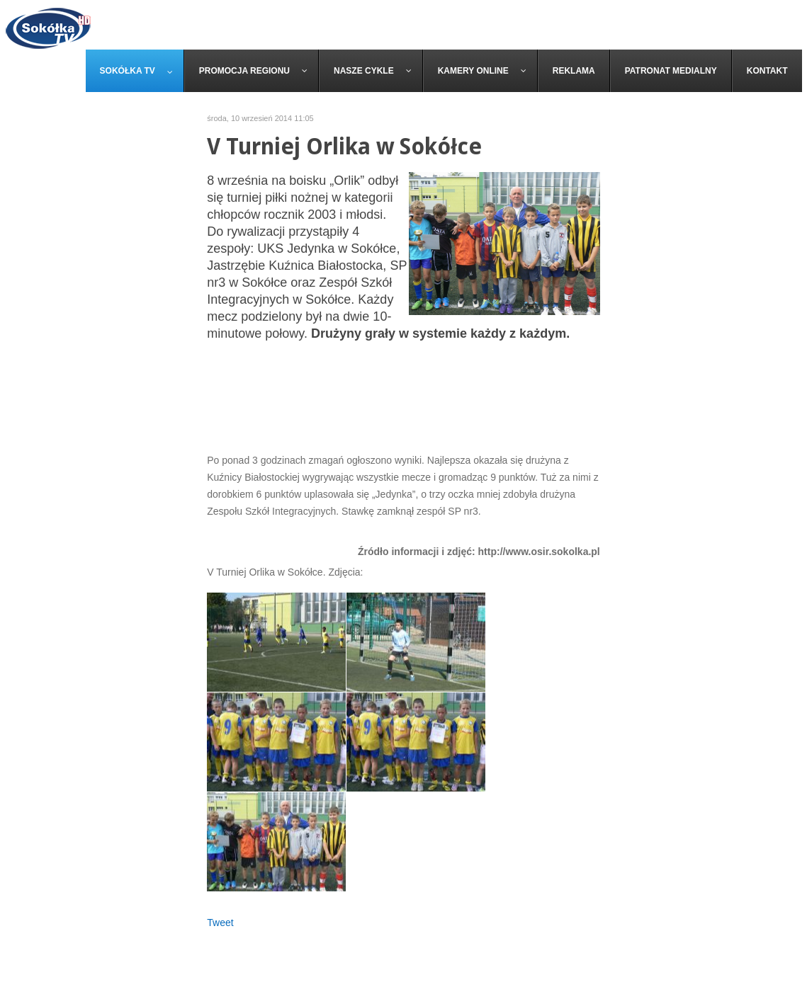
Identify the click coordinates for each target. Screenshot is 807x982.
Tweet (220, 922)
